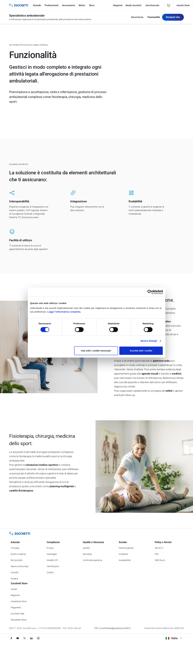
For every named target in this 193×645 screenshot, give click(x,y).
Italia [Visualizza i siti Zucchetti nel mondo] (174, 638)
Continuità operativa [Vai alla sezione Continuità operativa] (92, 560)
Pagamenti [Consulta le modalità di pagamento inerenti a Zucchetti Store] (16, 607)
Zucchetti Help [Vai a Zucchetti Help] (17, 613)
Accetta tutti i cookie (141, 350)
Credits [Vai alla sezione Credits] (50, 572)
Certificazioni (53, 566)
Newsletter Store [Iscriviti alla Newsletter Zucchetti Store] (18, 620)
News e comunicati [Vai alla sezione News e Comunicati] (20, 566)
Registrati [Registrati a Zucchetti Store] (15, 595)
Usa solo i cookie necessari (96, 350)
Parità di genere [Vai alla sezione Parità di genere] (126, 548)
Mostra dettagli (149, 340)
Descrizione (137, 17)
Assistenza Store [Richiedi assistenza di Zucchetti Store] (19, 601)
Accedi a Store (183, 5)
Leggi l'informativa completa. (64, 311)
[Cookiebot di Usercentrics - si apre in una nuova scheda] (149, 292)
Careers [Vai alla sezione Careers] (14, 578)
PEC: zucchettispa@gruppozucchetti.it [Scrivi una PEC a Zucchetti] (112, 628)
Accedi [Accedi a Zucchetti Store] (14, 589)
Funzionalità (153, 17)
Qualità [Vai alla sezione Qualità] (86, 548)
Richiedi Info (173, 17)
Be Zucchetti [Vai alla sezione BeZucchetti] (16, 560)
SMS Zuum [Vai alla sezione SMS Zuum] (160, 560)
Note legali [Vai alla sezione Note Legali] (52, 554)
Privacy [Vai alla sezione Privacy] (50, 548)
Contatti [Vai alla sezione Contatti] (14, 572)
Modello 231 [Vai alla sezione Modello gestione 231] (52, 560)
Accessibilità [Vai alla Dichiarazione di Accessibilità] (125, 560)
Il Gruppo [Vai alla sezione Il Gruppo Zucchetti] (15, 548)
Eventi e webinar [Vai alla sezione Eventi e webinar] (18, 554)
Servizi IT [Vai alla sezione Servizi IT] (159, 548)
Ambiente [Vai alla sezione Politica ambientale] (123, 554)
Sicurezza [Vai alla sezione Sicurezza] (87, 554)
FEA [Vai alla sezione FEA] (157, 554)
